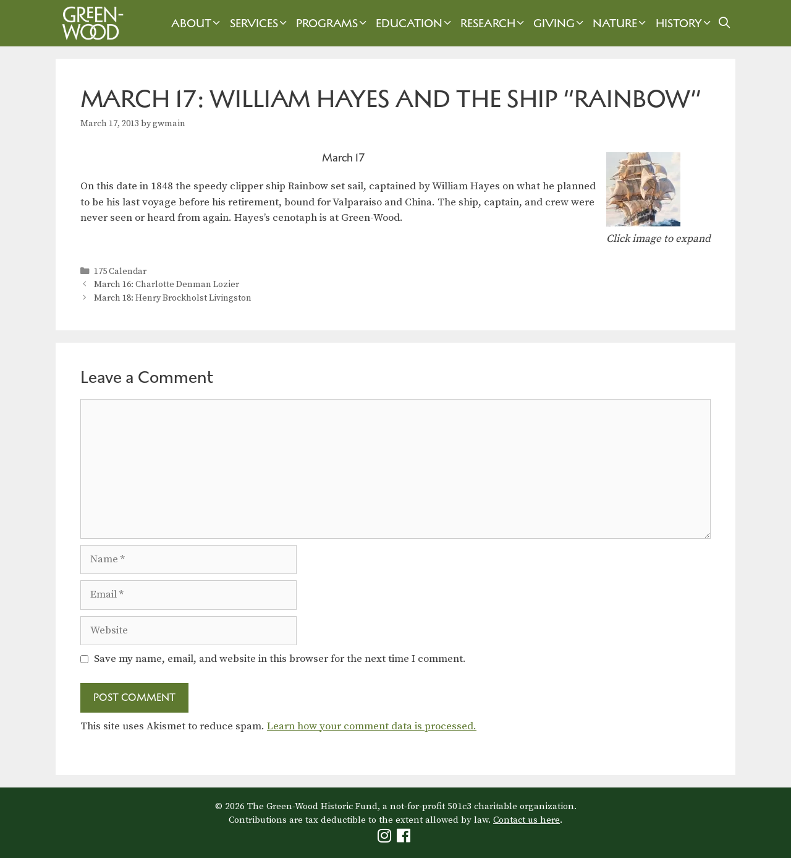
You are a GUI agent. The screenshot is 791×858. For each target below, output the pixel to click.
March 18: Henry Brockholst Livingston (173, 298)
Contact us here (526, 820)
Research (493, 23)
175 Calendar (120, 271)
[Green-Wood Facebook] (405, 838)
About (197, 23)
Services (260, 23)
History (685, 23)
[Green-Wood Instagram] (386, 838)
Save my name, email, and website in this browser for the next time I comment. (280, 659)
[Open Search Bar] (724, 23)
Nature (621, 23)
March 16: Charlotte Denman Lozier (166, 284)
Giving (559, 23)
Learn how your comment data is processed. (371, 726)
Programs (333, 23)
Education (415, 23)
